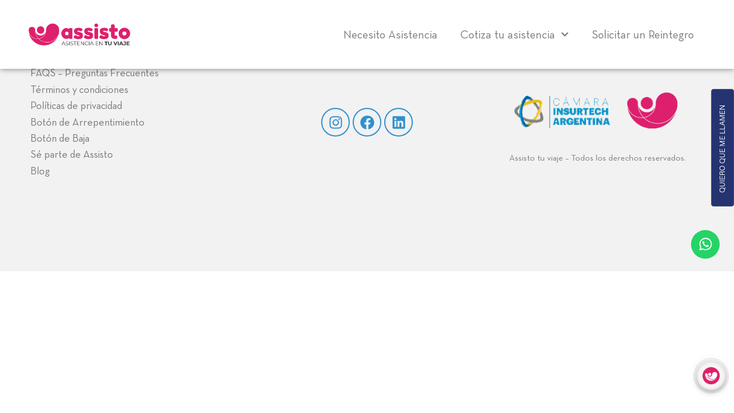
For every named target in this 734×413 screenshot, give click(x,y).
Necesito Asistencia (390, 34)
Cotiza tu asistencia (514, 34)
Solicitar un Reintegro (643, 34)
